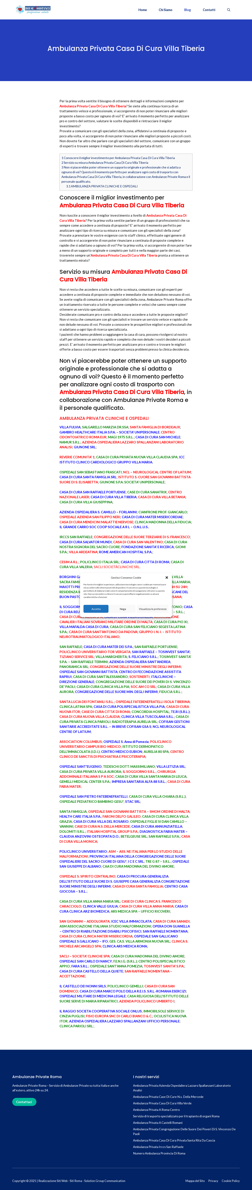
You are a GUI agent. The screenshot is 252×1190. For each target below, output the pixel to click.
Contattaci (24, 1102)
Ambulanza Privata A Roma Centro (156, 1110)
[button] (167, 577)
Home (142, 10)
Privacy (213, 1180)
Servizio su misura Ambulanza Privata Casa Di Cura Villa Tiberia (104, 162)
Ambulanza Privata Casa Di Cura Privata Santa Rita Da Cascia (174, 1140)
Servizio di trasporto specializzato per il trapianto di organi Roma (176, 1116)
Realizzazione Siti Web (53, 1181)
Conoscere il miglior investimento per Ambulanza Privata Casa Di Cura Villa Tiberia (118, 158)
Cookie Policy (231, 1180)
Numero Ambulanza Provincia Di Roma (159, 1153)
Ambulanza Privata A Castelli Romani (158, 1123)
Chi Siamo (165, 10)
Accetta (96, 608)
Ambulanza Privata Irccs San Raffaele (158, 1147)
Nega (123, 608)
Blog (187, 10)
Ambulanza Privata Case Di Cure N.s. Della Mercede (168, 1097)
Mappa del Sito (195, 1180)
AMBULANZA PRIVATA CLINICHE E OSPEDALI (102, 186)
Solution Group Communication (104, 1181)
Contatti (209, 10)
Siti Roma (76, 1181)
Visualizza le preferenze (153, 608)
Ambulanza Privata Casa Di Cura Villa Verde (162, 1103)
